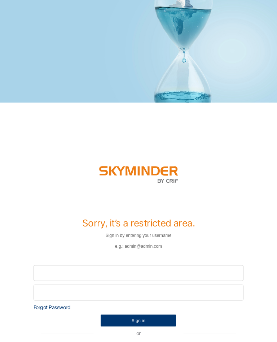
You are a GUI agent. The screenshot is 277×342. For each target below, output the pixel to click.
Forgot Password (52, 307)
